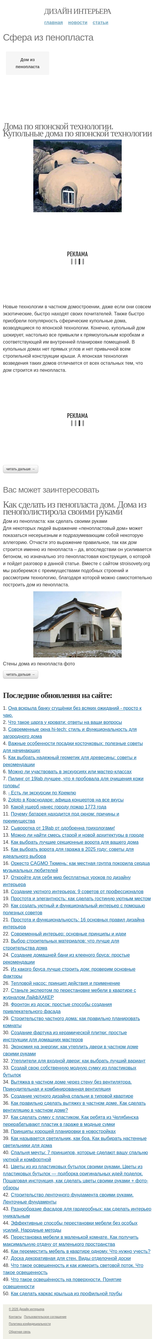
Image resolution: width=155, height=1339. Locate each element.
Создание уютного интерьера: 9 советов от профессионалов (77, 891)
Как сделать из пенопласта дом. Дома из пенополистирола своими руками (74, 508)
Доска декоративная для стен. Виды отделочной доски (71, 1258)
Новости (77, 22)
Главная (53, 22)
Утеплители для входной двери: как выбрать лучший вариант (78, 1060)
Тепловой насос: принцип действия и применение (65, 983)
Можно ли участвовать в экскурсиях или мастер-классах (70, 771)
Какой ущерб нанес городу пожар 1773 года (58, 806)
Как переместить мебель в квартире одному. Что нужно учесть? (81, 1251)
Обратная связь (20, 1331)
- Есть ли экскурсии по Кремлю (42, 792)
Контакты (15, 1316)
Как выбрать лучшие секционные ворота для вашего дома (74, 842)
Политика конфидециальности (30, 1323)
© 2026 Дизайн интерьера (26, 1309)
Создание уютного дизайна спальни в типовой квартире (72, 1096)
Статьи (100, 22)
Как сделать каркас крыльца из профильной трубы (66, 1293)
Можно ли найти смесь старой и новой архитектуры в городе (77, 835)
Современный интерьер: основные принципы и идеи (68, 933)
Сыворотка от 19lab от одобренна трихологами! (63, 828)
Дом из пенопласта (27, 63)
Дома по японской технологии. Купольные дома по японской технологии (77, 129)
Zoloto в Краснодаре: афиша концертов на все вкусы (66, 799)
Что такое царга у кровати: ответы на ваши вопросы (65, 722)
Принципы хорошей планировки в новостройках (63, 1131)
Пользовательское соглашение (45, 1316)
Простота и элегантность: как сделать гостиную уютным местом (81, 898)
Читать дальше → (20, 469)
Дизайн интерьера (77, 11)
